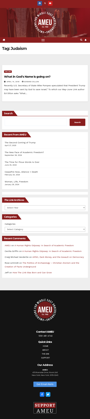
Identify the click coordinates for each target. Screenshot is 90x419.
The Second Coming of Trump (20, 142)
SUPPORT (45, 357)
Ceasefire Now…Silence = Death (21, 172)
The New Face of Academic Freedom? (24, 152)
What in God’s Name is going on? (27, 76)
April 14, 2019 (13, 82)
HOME (45, 346)
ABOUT (45, 350)
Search (8, 113)
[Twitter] (48, 394)
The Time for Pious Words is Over (22, 162)
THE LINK (45, 353)
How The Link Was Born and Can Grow (32, 272)
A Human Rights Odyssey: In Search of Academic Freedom (44, 245)
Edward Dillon (30, 82)
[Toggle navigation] (43, 40)
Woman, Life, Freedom (16, 182)
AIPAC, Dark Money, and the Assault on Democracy (58, 257)
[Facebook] (42, 394)
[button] (81, 40)
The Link (8, 71)
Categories (10, 224)
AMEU (8, 245)
